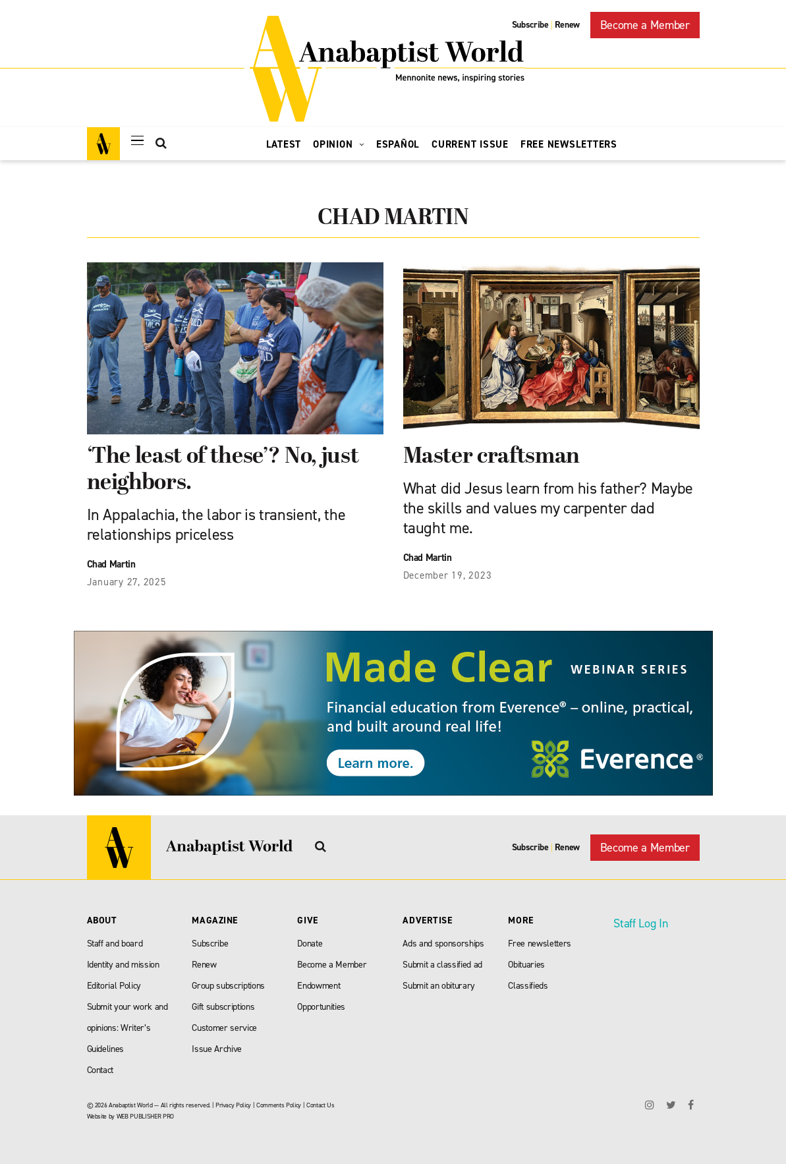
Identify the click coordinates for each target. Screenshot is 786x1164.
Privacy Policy (233, 1105)
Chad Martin (111, 564)
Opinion (338, 144)
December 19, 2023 (447, 575)
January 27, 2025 (127, 582)
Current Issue (470, 144)
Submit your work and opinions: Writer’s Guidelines (127, 1028)
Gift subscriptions (223, 1007)
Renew (567, 24)
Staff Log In (640, 923)
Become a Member (645, 25)
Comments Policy (278, 1105)
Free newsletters (539, 943)
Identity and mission (123, 964)
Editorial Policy (114, 985)
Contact (100, 1070)
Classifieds (527, 985)
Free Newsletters (568, 144)
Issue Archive (217, 1049)
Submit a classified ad (442, 964)
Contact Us (320, 1105)
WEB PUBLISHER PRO (145, 1116)
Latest (284, 144)
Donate (309, 943)
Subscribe (530, 24)
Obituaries (526, 964)
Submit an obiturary (439, 985)
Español (398, 144)
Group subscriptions (228, 985)
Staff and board (115, 943)
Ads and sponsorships (443, 943)
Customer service (224, 1028)
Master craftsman (491, 457)
